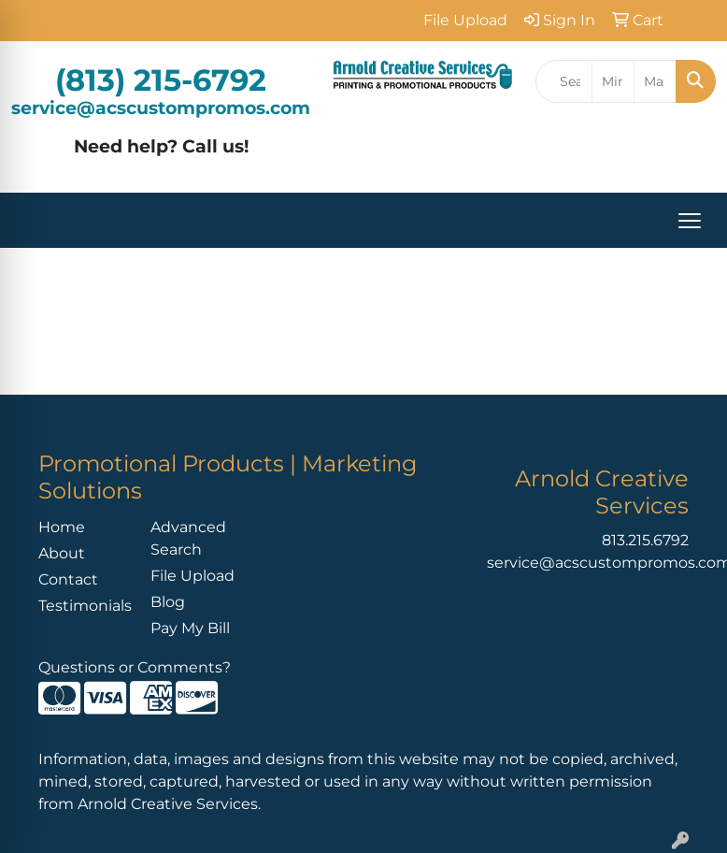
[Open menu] (689, 220)
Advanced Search (188, 538)
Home (61, 527)
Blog (167, 602)
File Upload (192, 576)
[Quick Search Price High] (655, 81)
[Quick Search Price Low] (613, 81)
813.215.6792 (645, 540)
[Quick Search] (563, 81)
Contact (68, 579)
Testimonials (83, 605)
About (61, 553)
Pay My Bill (190, 628)
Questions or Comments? (134, 667)
